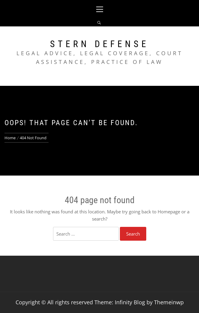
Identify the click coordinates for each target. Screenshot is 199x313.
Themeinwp (169, 302)
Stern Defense (99, 44)
